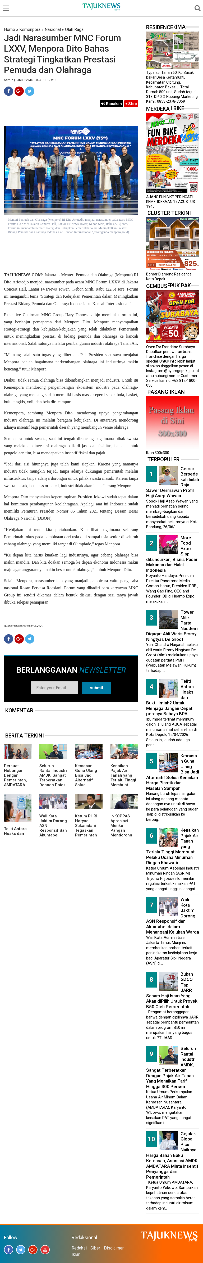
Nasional (53, 29)
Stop (131, 103)
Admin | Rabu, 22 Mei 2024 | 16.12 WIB (30, 80)
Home (9, 29)
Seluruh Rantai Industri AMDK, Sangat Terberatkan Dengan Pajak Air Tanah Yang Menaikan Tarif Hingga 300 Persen (171, 1067)
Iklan (76, 1254)
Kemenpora (29, 29)
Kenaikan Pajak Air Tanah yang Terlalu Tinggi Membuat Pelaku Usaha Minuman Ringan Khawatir (123, 784)
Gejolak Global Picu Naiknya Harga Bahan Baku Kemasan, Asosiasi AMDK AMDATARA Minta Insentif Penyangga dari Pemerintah (172, 1155)
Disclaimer (114, 1248)
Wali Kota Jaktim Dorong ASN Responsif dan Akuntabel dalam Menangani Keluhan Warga (53, 835)
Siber (95, 1248)
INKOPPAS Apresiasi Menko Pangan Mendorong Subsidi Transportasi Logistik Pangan (122, 835)
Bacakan (111, 103)
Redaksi (79, 1248)
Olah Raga (74, 29)
